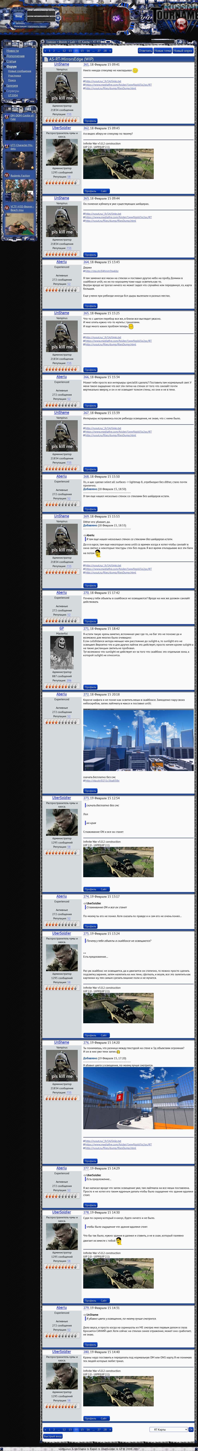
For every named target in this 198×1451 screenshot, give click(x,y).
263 (86, 198)
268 (86, 476)
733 (69, 114)
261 (86, 64)
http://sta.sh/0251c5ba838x (102, 780)
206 (69, 680)
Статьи (11, 61)
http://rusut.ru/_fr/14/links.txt (103, 81)
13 (70, 50)
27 (99, 50)
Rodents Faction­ (20, 175)
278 (86, 1212)
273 (86, 798)
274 (86, 896)
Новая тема (162, 50)
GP (61, 628)
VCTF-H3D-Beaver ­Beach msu (22, 208)
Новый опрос (183, 50)
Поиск (12, 80)
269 (86, 516)
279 (86, 1308)
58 (69, 176)
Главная (51, 41)
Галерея (12, 85)
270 (86, 593)
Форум (11, 66)
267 (86, 413)
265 (86, 313)
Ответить (145, 50)
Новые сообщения (19, 71)
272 (86, 694)
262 (86, 128)
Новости (13, 51)
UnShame (61, 64)
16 (88, 50)
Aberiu (61, 261)
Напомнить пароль (37, 26)
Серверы (13, 91)
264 (86, 262)
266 (86, 377)
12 (64, 50)
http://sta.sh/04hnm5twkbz (101, 271)
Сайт (72, 41)
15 (82, 50)
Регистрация (20, 26)
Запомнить (19, 23)
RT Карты (84, 41)
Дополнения (16, 56)
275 (86, 934)
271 (86, 629)
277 (86, 1168)
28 (105, 50)
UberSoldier (61, 127)
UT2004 (13, 95)
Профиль (90, 121)
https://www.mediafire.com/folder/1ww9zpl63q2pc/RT (118, 84)
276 (86, 1043)
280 (86, 1352)
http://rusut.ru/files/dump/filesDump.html (110, 88)
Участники (14, 75)
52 (69, 284)
